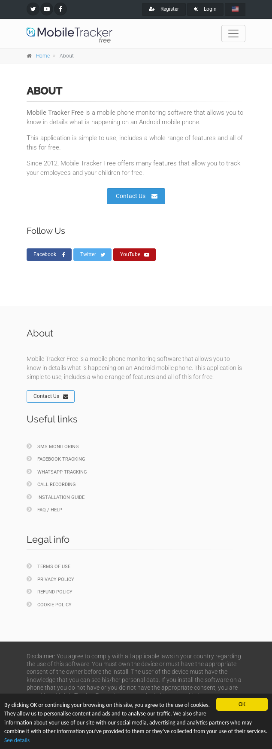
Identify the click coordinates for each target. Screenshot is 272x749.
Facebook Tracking (56, 459)
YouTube (134, 255)
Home (43, 56)
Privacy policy (50, 579)
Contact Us (136, 196)
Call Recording (51, 484)
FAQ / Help (44, 509)
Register (164, 9)
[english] (235, 9)
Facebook (49, 255)
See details (17, 740)
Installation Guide (56, 497)
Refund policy (50, 591)
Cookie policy (49, 604)
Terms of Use (48, 566)
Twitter (92, 255)
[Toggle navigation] (233, 33)
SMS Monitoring (53, 446)
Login (205, 9)
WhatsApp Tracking (57, 471)
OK (242, 704)
